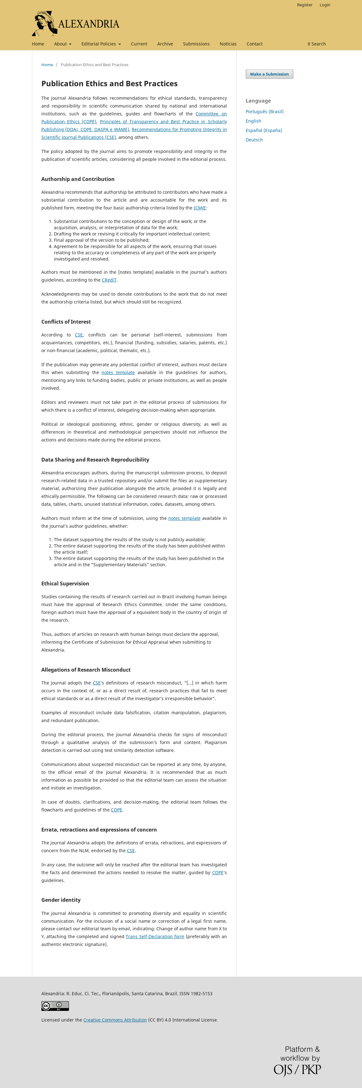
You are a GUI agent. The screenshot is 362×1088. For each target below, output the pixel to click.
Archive (165, 44)
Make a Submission (269, 74)
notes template (118, 372)
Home (38, 44)
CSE (79, 335)
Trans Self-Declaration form (155, 936)
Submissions (196, 44)
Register (304, 5)
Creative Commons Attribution (115, 1020)
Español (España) (264, 130)
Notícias (228, 44)
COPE (116, 810)
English (253, 121)
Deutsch (254, 140)
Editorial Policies (99, 44)
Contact (255, 44)
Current (139, 44)
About (61, 44)
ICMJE (200, 208)
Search (317, 44)
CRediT (109, 280)
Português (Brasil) (265, 111)
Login (325, 5)
